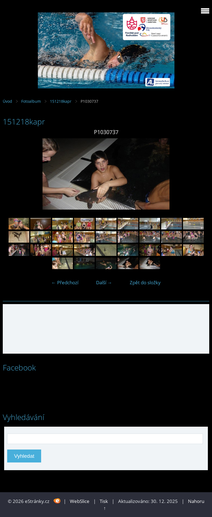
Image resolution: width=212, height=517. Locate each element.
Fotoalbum (31, 101)
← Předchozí (64, 282)
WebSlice (79, 501)
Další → (104, 282)
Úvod (7, 101)
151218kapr (60, 101)
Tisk (104, 501)
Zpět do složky (145, 282)
